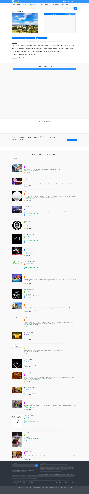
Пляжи (18, 471)
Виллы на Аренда (23, 471)
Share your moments (18, 38)
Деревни (50, 475)
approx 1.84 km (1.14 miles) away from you (31, 213)
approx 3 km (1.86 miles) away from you (31, 458)
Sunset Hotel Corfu (28, 275)
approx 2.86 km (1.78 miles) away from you (31, 365)
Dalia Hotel (26, 318)
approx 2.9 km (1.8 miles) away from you (31, 438)
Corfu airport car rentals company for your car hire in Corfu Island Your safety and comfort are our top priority (44, 266)
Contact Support (31, 482)
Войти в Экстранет (40, 487)
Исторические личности (62, 475)
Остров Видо (41, 474)
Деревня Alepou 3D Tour (41, 38)
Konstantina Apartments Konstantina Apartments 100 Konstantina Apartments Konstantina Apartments (43, 350)
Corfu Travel (54, 464)
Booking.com (48, 17)
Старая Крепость (63, 469)
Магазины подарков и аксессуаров (30, 478)
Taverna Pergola (28, 451)
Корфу (14, 4)
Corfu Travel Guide (60, 464)
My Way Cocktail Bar (29, 415)
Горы (25, 475)
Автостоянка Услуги (21, 478)
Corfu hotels (42, 467)
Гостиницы (26, 193)
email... (14, 465)
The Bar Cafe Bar (28, 359)
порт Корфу (71, 467)
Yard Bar (26, 178)
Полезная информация (16, 470)
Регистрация (70, 1)
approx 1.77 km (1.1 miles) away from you (31, 184)
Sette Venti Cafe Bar (29, 289)
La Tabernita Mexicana (29, 373)
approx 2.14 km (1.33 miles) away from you (31, 267)
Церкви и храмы (63, 474)
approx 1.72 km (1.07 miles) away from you (31, 170)
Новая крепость (57, 469)
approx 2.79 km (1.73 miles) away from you (31, 351)
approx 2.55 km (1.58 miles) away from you (31, 324)
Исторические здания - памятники (54, 474)
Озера (22, 475)
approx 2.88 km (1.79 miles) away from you (31, 407)
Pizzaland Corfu (27, 165)
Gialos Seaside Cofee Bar (30, 387)
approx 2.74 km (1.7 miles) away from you (31, 338)
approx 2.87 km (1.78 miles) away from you (31, 379)
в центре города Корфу (60, 467)
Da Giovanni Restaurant (30, 332)
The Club (26, 248)
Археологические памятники (43, 475)
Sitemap (70, 487)
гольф (25, 476)
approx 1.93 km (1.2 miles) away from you (31, 226)
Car (70, 14)
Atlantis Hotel (27, 303)
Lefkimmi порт (42, 468)
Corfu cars (46, 467)
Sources (31, 487)
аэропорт (67, 467)
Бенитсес (52, 469)
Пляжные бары (45, 476)
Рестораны (26, 166)
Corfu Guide (66, 464)
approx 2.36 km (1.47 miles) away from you (31, 281)
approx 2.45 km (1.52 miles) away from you (31, 309)
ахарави (48, 469)
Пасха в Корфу (55, 475)
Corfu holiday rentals (53, 467)
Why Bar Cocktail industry (30, 234)
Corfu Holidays (42, 464)
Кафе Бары (26, 223)
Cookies (26, 487)
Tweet (28, 57)
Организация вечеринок (71, 475)
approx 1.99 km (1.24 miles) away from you (31, 240)
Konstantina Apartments (30, 346)
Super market (15, 478)
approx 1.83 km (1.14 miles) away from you (31, 198)
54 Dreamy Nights (28, 206)
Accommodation (54, 14)
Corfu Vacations (48, 464)
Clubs (25, 180)
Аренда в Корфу (27, 347)
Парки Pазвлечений (16, 476)
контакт (65, 487)
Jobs (35, 487)
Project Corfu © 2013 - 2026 (44, 490)
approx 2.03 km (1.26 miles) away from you (31, 253)
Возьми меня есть (44, 66)
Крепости (46, 474)
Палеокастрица (57, 468)
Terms (22, 487)
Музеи (33, 470)
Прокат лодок (58, 476)
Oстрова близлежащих (55, 4)
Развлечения (47, 4)
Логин (64, 1)
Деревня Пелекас (70, 468)
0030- (24, 481)
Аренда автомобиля (28, 263)
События (25, 4)
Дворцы (68, 474)
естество (41, 4)
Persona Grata (27, 433)
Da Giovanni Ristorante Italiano (29, 336)
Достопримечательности (32, 4)
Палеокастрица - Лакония (50, 468)
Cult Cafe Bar (27, 221)
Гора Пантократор (43, 469)
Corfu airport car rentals (30, 261)
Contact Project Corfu (32, 481)
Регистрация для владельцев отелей (52, 487)
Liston (62, 468)
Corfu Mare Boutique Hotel (30, 192)
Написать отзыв (64, 4)
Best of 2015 (19, 4)
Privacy (18, 487)
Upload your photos (29, 38)
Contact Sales (31, 483)
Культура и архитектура (16, 475)
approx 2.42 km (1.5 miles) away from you (31, 295)
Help (62, 487)
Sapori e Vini (27, 401)
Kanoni (65, 468)
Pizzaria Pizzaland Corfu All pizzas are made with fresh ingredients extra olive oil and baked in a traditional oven (44, 169)
